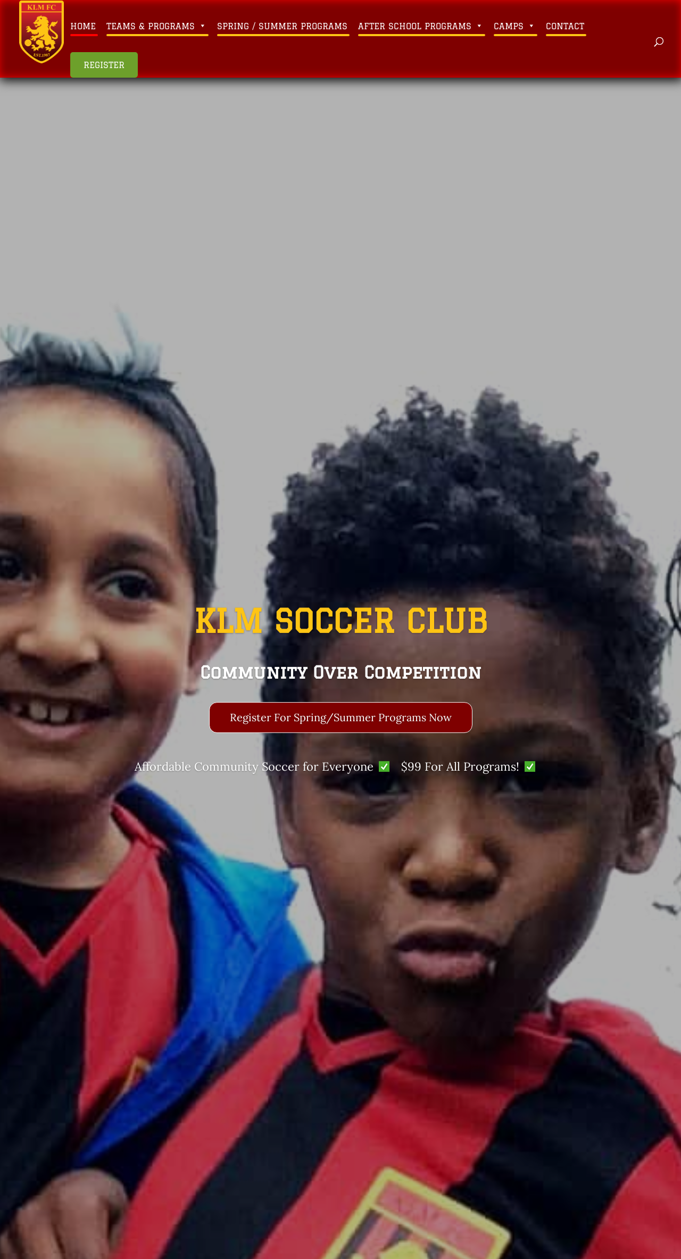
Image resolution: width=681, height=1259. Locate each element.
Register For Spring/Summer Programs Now (341, 720)
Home (83, 26)
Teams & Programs (156, 26)
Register (104, 65)
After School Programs (420, 26)
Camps (514, 26)
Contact (565, 26)
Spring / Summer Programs (282, 26)
